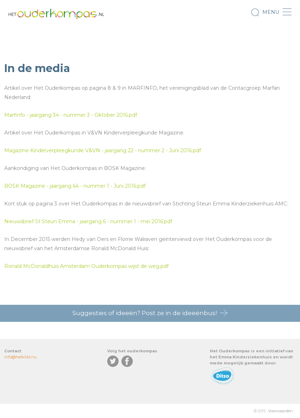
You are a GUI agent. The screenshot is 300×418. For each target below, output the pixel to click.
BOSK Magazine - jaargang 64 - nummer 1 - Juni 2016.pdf (75, 186)
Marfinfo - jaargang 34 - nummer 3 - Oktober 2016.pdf (70, 115)
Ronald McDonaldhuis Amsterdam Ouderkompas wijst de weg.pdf (86, 266)
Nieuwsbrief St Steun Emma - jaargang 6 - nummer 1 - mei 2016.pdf (88, 221)
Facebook (127, 361)
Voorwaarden (280, 410)
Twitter (113, 361)
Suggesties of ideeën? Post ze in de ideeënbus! (144, 313)
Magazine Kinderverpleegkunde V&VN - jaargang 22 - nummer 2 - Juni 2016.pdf (102, 150)
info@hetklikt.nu (20, 356)
